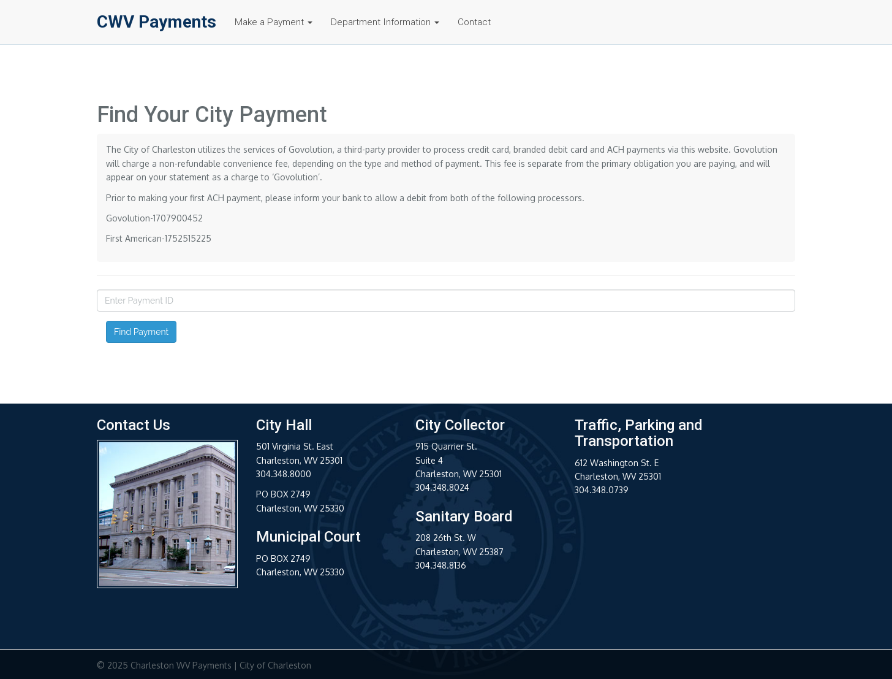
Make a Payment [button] (273, 22)
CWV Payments (156, 21)
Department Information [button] (385, 22)
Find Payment (141, 332)
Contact (474, 22)
